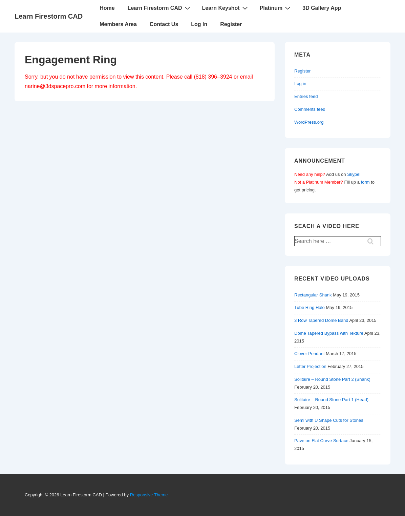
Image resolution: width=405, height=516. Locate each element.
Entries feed (306, 96)
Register (231, 24)
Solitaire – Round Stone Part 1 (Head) (331, 399)
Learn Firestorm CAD (49, 16)
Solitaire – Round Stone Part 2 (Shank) (332, 379)
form (365, 182)
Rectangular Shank (313, 294)
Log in (300, 83)
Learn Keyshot (226, 8)
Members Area (118, 24)
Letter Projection (310, 366)
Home (107, 8)
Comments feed (309, 109)
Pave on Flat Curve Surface (321, 440)
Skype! (354, 174)
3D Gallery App (321, 8)
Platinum (276, 8)
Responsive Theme (149, 494)
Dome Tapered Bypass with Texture (328, 333)
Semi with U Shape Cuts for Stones (328, 420)
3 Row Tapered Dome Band (321, 320)
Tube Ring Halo (309, 307)
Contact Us (164, 24)
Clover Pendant (309, 353)
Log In (199, 24)
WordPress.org (308, 122)
